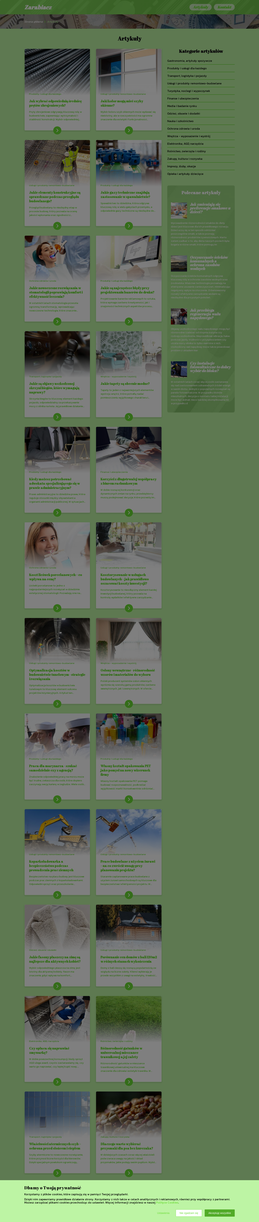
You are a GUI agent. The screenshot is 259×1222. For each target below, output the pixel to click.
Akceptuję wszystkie (219, 1213)
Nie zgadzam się (189, 1213)
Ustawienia (163, 1213)
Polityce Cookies (167, 1202)
